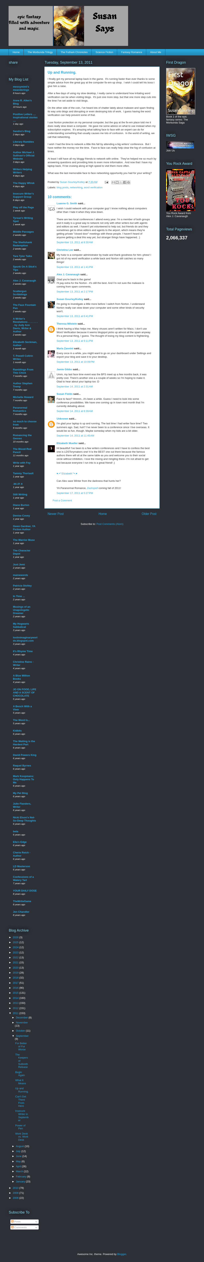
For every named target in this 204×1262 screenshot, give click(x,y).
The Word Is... (21, 720)
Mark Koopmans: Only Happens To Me (23, 779)
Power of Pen (20, 1127)
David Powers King (24, 754)
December (22, 1017)
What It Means (20, 1082)
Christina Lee (65, 249)
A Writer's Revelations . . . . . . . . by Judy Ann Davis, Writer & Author (25, 325)
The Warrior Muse (24, 539)
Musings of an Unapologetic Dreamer (21, 610)
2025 (16, 942)
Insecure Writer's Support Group (23, 195)
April (19, 1166)
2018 (16, 977)
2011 (16, 1013)
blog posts (63, 187)
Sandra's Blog (21, 131)
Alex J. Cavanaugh (68, 274)
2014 (16, 997)
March (20, 1171)
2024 (16, 947)
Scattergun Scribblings (20, 293)
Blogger (121, 1254)
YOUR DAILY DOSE (25, 890)
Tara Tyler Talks (22, 256)
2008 (16, 1197)
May (19, 1161)
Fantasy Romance (131, 52)
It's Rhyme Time (23, 651)
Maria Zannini (65, 348)
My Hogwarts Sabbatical (21, 625)
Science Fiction (104, 52)
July (18, 1151)
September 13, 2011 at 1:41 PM (75, 267)
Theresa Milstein (67, 323)
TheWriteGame (22, 901)
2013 (16, 1002)
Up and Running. (21, 1090)
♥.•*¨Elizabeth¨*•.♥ (67, 473)
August (20, 1146)
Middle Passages (23, 231)
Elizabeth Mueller (67, 443)
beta (15, 831)
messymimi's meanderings (21, 88)
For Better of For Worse (21, 1046)
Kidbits (17, 730)
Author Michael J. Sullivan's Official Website (23, 155)
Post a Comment (62, 500)
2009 (16, 1192)
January (21, 1181)
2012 (16, 1008)
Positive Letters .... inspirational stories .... (25, 117)
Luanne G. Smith (67, 203)
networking (76, 187)
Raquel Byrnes (22, 765)
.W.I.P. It (18, 483)
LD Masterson (21, 866)
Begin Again (20, 1074)
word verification (93, 187)
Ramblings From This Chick (23, 371)
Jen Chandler (21, 911)
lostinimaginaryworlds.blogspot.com (25, 639)
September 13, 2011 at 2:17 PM (75, 291)
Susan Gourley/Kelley (70, 299)
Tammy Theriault (23, 473)
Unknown (62, 418)
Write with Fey (21, 462)
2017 (16, 982)
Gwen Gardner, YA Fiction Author (24, 528)
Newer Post (56, 513)
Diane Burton (21, 505)
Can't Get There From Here (20, 1101)
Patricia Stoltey (22, 585)
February (21, 1176)
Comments (19, 1227)
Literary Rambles (23, 141)
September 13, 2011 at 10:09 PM (75, 361)
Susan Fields (65, 393)
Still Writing (20, 494)
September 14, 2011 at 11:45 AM (75, 435)
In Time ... (19, 596)
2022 (16, 957)
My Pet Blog (20, 793)
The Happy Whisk (23, 183)
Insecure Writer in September (21, 1115)
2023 (16, 952)
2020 (16, 967)
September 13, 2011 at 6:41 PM (75, 316)
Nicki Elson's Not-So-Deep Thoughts (24, 819)
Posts (16, 1221)
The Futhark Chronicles (74, 52)
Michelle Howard (23, 397)
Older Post (149, 513)
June (19, 1156)
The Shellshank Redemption (22, 244)
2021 (16, 962)
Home (16, 52)
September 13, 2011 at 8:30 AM (75, 242)
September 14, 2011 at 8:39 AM (75, 411)
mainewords (20, 575)
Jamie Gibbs (64, 369)
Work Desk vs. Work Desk (21, 1136)
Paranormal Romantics (20, 409)
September (22, 1035)
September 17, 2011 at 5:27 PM (75, 493)
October (21, 1030)
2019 (16, 972)
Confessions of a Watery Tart (23, 878)
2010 (16, 1187)
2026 (16, 937)
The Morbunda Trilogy (40, 52)
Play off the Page (23, 207)
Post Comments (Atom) (109, 523)
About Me (155, 52)
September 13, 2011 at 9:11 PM (75, 340)
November (22, 1022)
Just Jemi (19, 564)
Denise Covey (21, 515)
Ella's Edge (20, 841)
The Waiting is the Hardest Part (24, 743)
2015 (16, 992)
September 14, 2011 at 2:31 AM (75, 386)
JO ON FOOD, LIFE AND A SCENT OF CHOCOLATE (24, 692)
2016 (16, 987)
